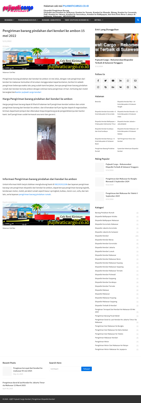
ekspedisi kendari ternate (116, 286)
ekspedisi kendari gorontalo (116, 243)
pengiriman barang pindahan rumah (35, 194)
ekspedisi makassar (116, 294)
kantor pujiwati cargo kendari (28, 92)
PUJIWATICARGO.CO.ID (76, 5)
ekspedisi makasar (116, 290)
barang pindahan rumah (116, 212)
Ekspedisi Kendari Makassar (116, 255)
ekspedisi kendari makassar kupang (116, 263)
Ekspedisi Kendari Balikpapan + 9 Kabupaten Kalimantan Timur (105, 122)
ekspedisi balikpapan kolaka (116, 216)
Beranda (98, 102)
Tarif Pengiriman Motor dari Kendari (126, 140)
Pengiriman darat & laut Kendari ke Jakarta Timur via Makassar (116, 321)
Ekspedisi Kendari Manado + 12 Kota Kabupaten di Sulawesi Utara (127, 114)
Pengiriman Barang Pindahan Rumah (104, 149)
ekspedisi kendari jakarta (116, 247)
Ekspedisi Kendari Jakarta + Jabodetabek (126, 122)
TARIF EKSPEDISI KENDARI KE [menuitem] (77, 20)
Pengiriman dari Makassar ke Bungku (116, 326)
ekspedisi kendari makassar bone (116, 259)
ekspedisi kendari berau (116, 240)
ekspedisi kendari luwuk (116, 251)
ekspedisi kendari (116, 236)
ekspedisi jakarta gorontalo (116, 228)
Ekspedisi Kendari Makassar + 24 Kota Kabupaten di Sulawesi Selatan (127, 131)
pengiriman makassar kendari (116, 337)
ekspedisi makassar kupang (116, 298)
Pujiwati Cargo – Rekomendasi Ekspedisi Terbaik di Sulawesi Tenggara (114, 61)
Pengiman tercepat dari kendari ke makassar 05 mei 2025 (116, 310)
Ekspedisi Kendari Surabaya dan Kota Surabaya (104, 130)
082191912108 (61, 184)
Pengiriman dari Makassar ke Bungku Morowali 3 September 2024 (121, 180)
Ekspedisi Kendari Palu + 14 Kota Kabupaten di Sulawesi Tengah (126, 104)
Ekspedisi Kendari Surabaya (116, 282)
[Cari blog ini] (65, 369)
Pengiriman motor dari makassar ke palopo (116, 345)
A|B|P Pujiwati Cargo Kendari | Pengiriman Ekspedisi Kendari (32, 399)
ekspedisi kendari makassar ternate (116, 270)
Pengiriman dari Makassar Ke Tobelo (116, 334)
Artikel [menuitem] (97, 20)
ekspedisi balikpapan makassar (116, 220)
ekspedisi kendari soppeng (116, 278)
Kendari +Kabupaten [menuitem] (51, 20)
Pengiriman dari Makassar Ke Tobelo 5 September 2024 (122, 194)
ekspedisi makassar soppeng (116, 301)
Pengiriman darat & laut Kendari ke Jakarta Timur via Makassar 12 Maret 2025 (24, 384)
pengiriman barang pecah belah (116, 316)
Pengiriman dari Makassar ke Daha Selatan (116, 330)
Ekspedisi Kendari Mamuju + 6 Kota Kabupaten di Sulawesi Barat (105, 141)
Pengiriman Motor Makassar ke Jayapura (116, 349)
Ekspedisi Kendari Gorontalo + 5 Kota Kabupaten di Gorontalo (105, 112)
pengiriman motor (116, 341)
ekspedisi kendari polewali (116, 274)
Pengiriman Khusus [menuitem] (27, 20)
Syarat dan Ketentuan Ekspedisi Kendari (127, 149)
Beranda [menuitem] (8, 20)
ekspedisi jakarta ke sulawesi (116, 232)
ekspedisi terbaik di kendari (116, 305)
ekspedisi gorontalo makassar (116, 224)
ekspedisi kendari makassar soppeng (116, 267)
